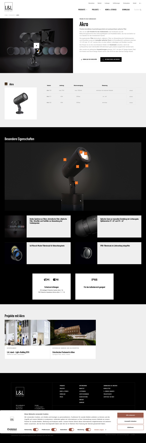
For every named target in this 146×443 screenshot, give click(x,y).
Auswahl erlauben (130, 431)
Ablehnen (130, 437)
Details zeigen (99, 439)
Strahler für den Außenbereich (88, 19)
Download (126, 9)
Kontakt (134, 3)
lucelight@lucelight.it (40, 408)
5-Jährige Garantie (109, 391)
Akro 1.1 (49, 96)
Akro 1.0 (49, 90)
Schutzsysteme (126, 3)
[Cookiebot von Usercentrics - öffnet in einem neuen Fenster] (12, 439)
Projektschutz (108, 394)
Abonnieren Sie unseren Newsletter (110, 387)
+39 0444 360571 (39, 407)
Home (6, 15)
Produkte (81, 9)
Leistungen (107, 3)
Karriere (81, 402)
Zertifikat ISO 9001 (109, 397)
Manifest (99, 3)
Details (131, 90)
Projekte (95, 9)
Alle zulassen (130, 424)
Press (61, 397)
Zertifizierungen (116, 3)
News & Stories (110, 9)
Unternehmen (91, 3)
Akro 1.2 (49, 102)
